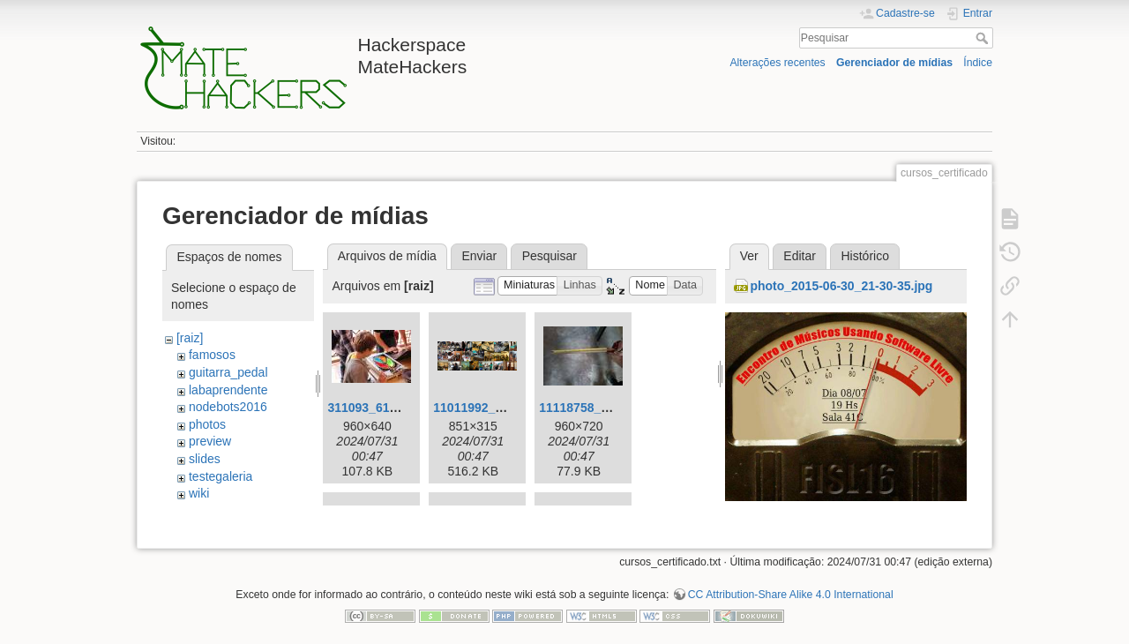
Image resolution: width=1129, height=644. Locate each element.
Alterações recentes (777, 62)
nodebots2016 (228, 407)
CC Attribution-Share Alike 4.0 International (790, 586)
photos (207, 424)
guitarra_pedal (228, 372)
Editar (799, 256)
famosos (212, 355)
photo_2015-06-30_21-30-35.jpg (841, 286)
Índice (977, 62)
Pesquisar (984, 38)
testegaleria (220, 476)
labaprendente (228, 390)
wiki (199, 493)
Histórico (864, 256)
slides (205, 459)
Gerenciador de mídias (894, 62)
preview (210, 441)
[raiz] (189, 338)
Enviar (479, 256)
